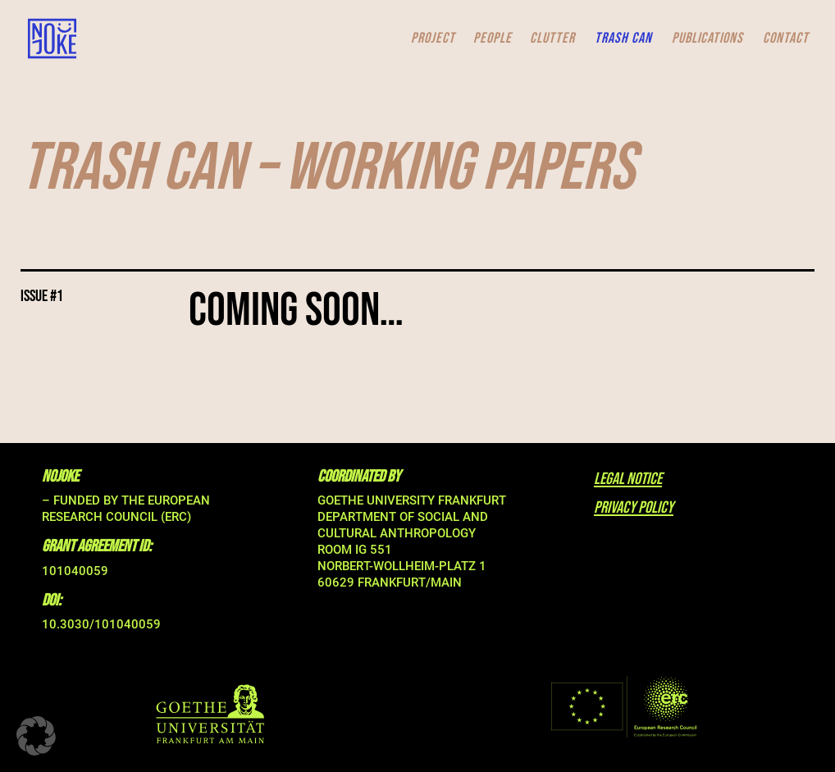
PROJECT (433, 40)
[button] (36, 736)
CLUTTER (552, 40)
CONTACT (786, 40)
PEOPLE (492, 40)
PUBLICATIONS (707, 40)
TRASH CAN (623, 40)
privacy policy (633, 508)
